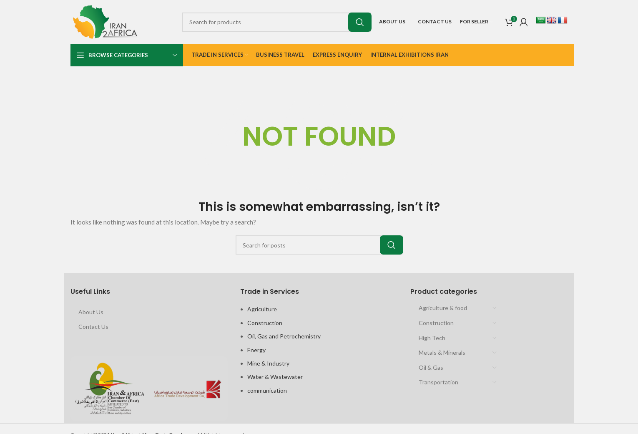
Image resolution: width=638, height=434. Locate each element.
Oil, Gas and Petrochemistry (284, 336)
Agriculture (262, 309)
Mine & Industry (268, 363)
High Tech (432, 337)
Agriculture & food (443, 307)
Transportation (438, 382)
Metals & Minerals (442, 352)
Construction (264, 322)
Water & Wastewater (275, 376)
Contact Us (93, 326)
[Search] (276, 22)
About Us (90, 311)
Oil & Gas (431, 367)
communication (267, 390)
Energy (256, 349)
